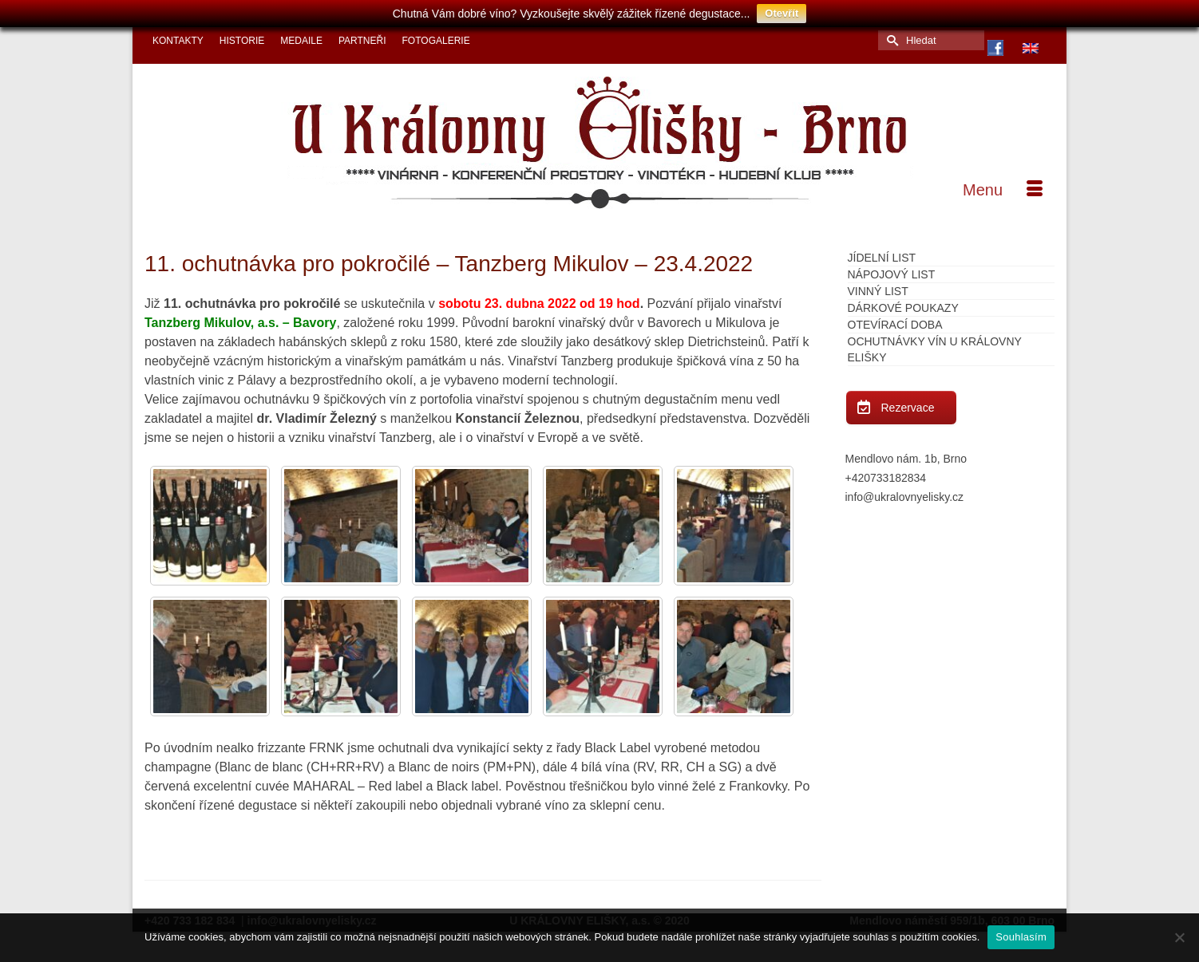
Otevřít (781, 13)
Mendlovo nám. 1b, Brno (906, 453)
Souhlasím (1021, 937)
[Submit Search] (890, 35)
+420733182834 (886, 472)
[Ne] (1179, 937)
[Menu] (1003, 184)
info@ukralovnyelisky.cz (904, 491)
